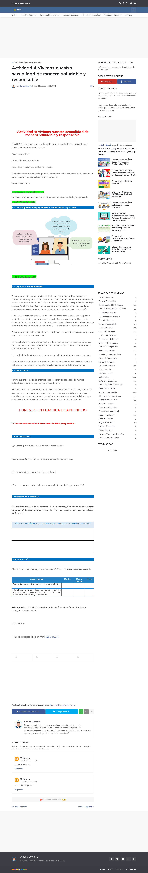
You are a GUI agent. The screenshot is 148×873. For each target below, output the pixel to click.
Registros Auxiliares (29, 15)
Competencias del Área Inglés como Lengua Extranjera (122, 205)
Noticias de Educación (117, 392)
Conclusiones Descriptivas (117, 316)
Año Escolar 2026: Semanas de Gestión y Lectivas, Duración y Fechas (123, 227)
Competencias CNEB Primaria (117, 305)
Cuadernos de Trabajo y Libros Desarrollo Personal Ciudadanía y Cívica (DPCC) (124, 172)
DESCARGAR (51, 636)
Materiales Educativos (112, 15)
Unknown (25, 758)
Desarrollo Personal (117, 331)
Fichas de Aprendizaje (117, 358)
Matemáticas (117, 377)
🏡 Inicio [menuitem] (17, 9)
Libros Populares (117, 373)
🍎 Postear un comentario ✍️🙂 (53, 800)
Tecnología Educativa (117, 426)
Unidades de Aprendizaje (117, 438)
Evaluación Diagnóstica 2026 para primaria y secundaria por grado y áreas (117, 151)
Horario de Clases (117, 369)
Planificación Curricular (117, 400)
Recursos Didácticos (117, 415)
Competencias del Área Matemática (122, 182)
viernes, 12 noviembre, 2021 (28, 782)
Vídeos (14, 15)
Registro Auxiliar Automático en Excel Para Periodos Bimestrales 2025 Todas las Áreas (123, 217)
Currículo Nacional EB (117, 324)
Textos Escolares (117, 430)
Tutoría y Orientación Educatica (29, 62)
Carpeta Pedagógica (117, 301)
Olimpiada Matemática (91, 15)
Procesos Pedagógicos (49, 15)
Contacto (128, 15)
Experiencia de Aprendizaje (117, 354)
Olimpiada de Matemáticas (117, 396)
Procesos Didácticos (70, 15)
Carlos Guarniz (21, 3)
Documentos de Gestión (117, 339)
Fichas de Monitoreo (117, 362)
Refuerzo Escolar (117, 419)
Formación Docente (117, 365)
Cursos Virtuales (117, 328)
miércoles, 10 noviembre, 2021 (29, 761)
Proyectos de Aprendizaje (117, 411)
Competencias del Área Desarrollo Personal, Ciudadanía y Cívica (122, 161)
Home (102, 869)
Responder (19, 768)
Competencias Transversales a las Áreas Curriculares (123, 238)
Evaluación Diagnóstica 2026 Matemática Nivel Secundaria (122, 194)
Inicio (14, 62)
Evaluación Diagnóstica (117, 347)
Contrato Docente (117, 320)
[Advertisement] (74, 38)
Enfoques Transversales (117, 343)
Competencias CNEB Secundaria (117, 309)
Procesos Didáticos (117, 403)
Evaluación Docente (117, 350)
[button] (133, 10)
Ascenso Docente (117, 297)
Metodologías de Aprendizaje (117, 384)
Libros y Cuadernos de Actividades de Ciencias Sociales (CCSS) (122, 249)
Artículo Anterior (20, 807)
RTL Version (131, 869)
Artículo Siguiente (85, 807)
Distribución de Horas (117, 335)
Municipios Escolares (117, 388)
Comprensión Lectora (117, 312)
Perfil (110, 869)
